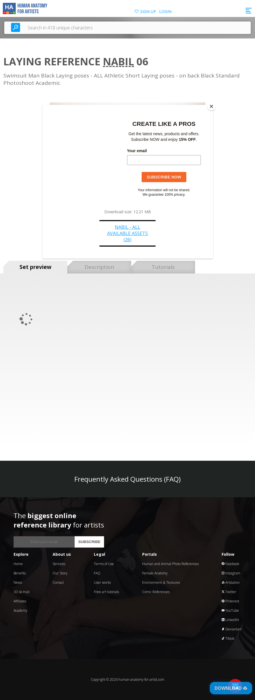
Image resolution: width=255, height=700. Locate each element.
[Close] (211, 106)
